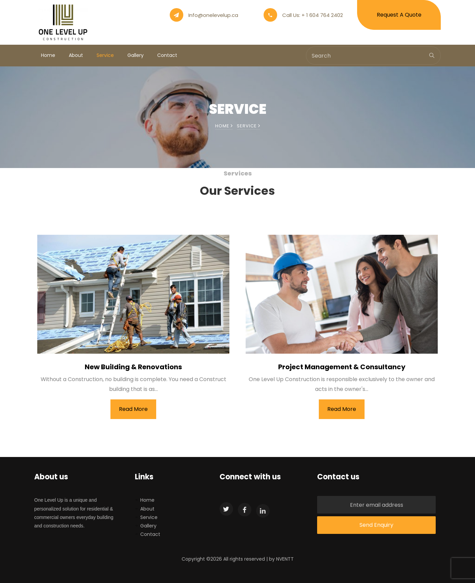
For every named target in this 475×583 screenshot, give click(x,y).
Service (105, 55)
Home (48, 55)
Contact (167, 55)
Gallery (135, 55)
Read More (133, 409)
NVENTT (285, 559)
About (76, 55)
